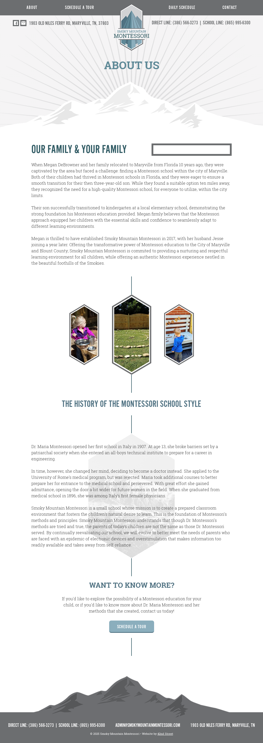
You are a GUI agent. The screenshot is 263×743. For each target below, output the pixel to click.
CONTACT (229, 7)
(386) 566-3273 (185, 23)
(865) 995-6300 (237, 23)
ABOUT (31, 7)
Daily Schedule (182, 7)
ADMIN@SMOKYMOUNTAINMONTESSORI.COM (147, 725)
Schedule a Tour (79, 7)
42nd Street (165, 734)
